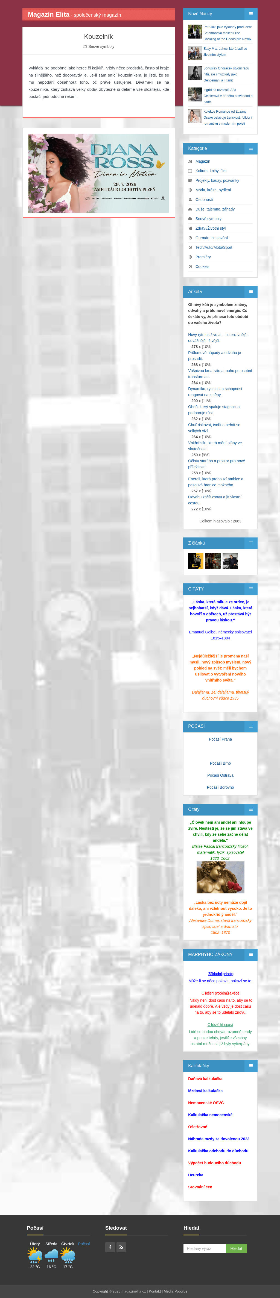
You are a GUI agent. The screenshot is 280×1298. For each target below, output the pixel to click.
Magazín (203, 161)
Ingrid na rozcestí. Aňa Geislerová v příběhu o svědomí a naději (227, 96)
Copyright (100, 1291)
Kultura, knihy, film (211, 171)
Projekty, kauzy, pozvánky (217, 180)
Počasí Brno (220, 763)
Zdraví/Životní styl (211, 228)
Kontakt (155, 1291)
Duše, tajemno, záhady (215, 209)
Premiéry (203, 257)
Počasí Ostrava (220, 775)
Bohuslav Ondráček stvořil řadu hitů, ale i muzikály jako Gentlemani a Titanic (226, 74)
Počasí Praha (220, 739)
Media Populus (175, 1291)
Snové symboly (101, 46)
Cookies (202, 266)
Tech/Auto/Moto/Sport (214, 247)
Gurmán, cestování (212, 238)
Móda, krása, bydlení (213, 190)
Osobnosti (204, 199)
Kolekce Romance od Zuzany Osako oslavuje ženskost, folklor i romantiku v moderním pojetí (227, 117)
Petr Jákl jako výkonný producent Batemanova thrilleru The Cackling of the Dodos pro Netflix (227, 33)
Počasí (84, 1244)
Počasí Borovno (220, 787)
